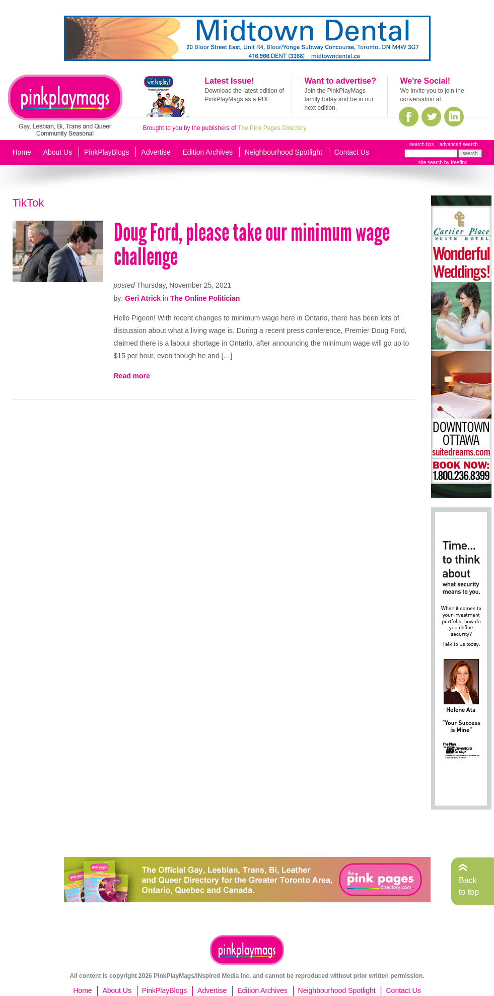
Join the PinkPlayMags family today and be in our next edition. (339, 99)
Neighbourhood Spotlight (283, 152)
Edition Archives (207, 152)
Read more (132, 376)
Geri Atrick (143, 298)
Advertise (155, 152)
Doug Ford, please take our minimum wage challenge (252, 245)
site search (430, 162)
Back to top (469, 886)
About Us (58, 152)
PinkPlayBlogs (106, 152)
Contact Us (351, 152)
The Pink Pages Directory (272, 127)
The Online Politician (205, 298)
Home (22, 152)
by (455, 162)
